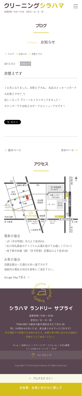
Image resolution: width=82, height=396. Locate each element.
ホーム (15, 345)
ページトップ (41, 356)
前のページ (13, 150)
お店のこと (26, 345)
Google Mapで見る (15, 278)
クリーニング (39, 345)
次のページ (69, 150)
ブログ (54, 349)
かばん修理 (64, 345)
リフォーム (52, 345)
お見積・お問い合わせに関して (40, 387)
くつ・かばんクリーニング (37, 349)
